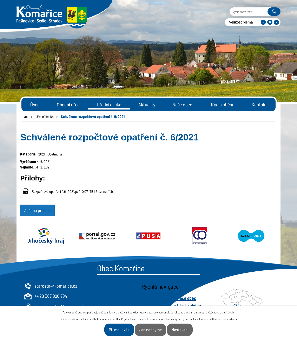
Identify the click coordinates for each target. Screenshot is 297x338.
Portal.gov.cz (97, 237)
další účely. (228, 310)
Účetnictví (55, 154)
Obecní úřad (68, 104)
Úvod (35, 104)
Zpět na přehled (42, 211)
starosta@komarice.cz (126, 287)
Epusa (148, 237)
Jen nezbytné (151, 328)
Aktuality (146, 104)
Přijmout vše (110, 328)
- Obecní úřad (225, 299)
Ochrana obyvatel (199, 237)
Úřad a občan (222, 104)
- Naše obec (256, 299)
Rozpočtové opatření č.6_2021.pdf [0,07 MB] (63, 191)
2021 (41, 154)
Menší (263, 22)
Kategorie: (28, 154)
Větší (276, 22)
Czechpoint (251, 237)
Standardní (269, 22)
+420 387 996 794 (121, 297)
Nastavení (189, 328)
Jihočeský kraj (46, 237)
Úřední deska (109, 104)
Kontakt (259, 104)
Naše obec (182, 104)
